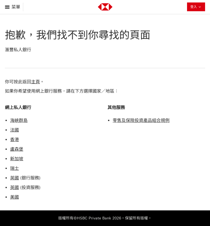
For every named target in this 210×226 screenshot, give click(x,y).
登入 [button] (196, 7)
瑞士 (14, 168)
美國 (14, 197)
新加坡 (16, 158)
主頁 (35, 81)
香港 (14, 139)
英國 (14, 178)
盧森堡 (16, 149)
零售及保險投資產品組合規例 (141, 120)
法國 (14, 130)
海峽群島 (19, 120)
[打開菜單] (13, 7)
